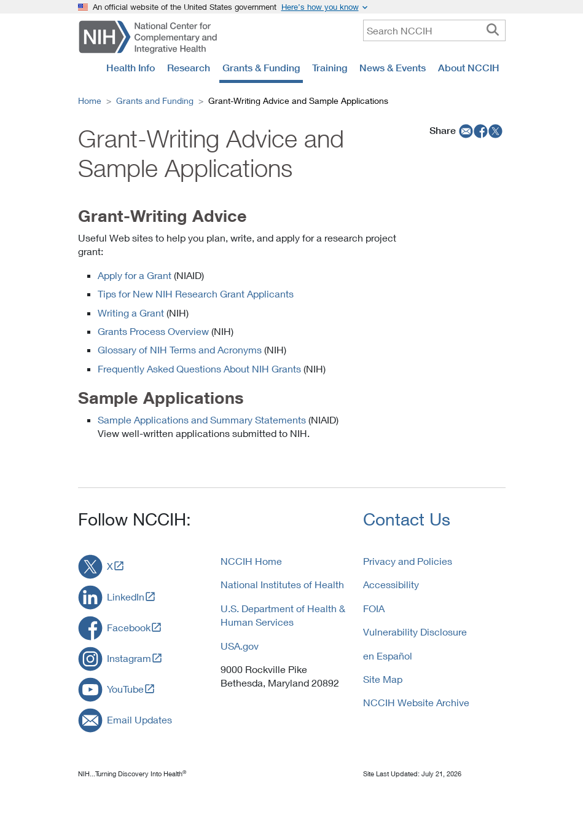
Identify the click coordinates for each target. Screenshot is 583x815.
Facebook (129, 627)
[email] (465, 130)
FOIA (374, 608)
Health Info (130, 67)
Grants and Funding (155, 100)
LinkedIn (125, 596)
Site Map (382, 679)
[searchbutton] (493, 30)
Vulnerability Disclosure (415, 631)
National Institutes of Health (282, 584)
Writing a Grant (131, 312)
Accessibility (391, 584)
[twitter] (495, 130)
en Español (387, 655)
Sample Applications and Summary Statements (202, 419)
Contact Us (406, 519)
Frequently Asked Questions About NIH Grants (199, 368)
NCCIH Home (251, 561)
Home (89, 100)
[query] (434, 30)
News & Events (392, 67)
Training (329, 67)
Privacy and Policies (407, 561)
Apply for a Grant (134, 275)
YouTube (125, 689)
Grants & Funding (261, 67)
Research (188, 67)
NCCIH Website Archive (416, 702)
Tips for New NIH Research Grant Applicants (196, 293)
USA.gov (240, 646)
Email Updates (139, 719)
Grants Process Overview (153, 331)
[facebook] (481, 130)
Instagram (129, 658)
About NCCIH (468, 67)
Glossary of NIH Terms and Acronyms (180, 349)
